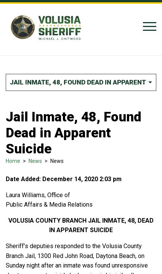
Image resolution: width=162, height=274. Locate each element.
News (35, 161)
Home (13, 161)
